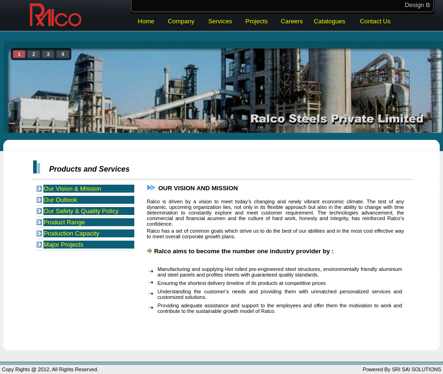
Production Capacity (71, 233)
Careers (292, 21)
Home (146, 21)
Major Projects (63, 244)
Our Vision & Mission (72, 188)
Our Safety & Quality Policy (81, 211)
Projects (256, 21)
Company (181, 21)
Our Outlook (60, 199)
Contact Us (375, 21)
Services (220, 21)
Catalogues (329, 21)
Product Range (64, 222)
